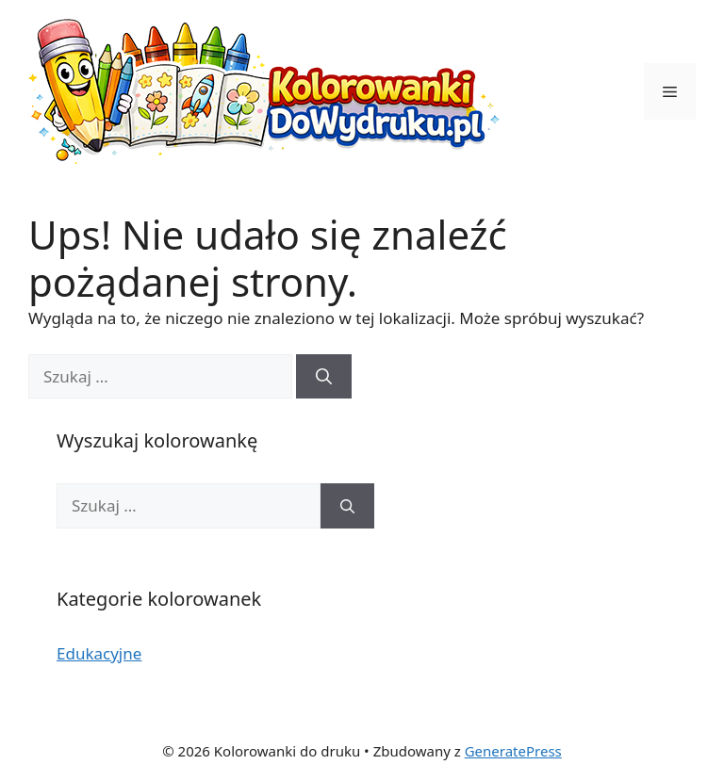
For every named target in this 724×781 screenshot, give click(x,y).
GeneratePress (513, 750)
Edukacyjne (99, 653)
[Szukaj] (324, 376)
